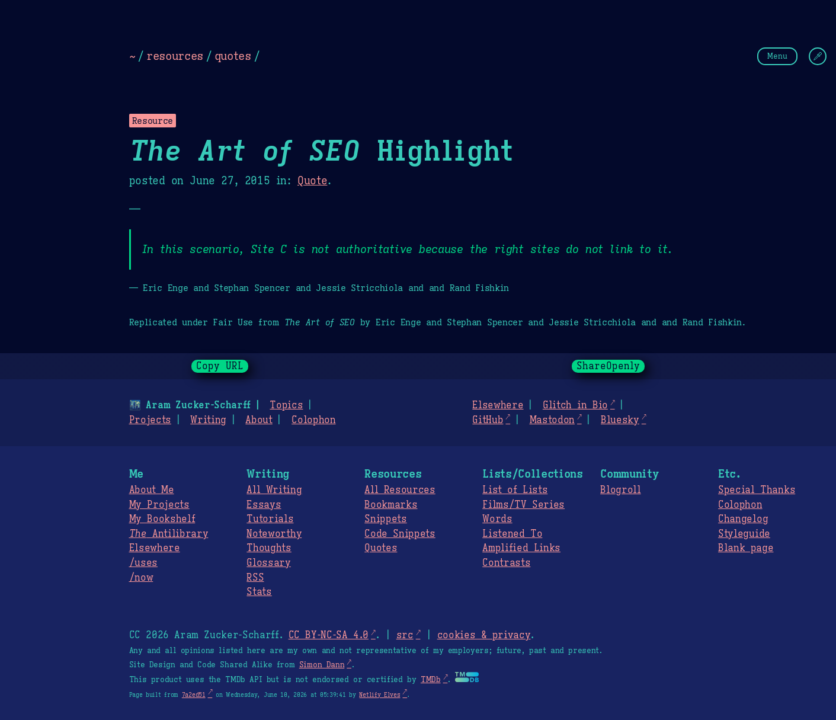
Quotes (380, 548)
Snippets (385, 519)
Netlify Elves (379, 695)
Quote (312, 180)
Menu (777, 56)
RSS (255, 578)
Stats (258, 592)
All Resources (399, 490)
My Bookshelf (162, 519)
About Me (151, 490)
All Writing (274, 490)
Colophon (313, 420)
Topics (286, 405)
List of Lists (514, 490)
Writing (208, 420)
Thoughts (268, 548)
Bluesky (620, 420)
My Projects (159, 505)
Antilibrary (169, 534)
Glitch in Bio (575, 405)
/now (141, 578)
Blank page (745, 548)
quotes (232, 56)
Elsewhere (497, 405)
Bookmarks (390, 505)
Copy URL (220, 366)
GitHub (487, 420)
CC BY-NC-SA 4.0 (329, 635)
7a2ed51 (194, 695)
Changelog (743, 519)
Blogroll (620, 490)
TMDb (431, 679)
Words (497, 519)
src (405, 635)
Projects (150, 420)
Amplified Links (521, 548)
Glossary (268, 563)
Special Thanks (756, 490)
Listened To (512, 534)
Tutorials (269, 519)
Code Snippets (399, 534)
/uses (143, 563)
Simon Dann (321, 665)
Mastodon (551, 420)
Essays (263, 505)
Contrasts (506, 563)
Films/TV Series (523, 505)
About (258, 420)
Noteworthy (274, 534)
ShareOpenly (608, 366)
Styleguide (744, 534)
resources (174, 56)
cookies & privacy (484, 635)
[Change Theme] (818, 56)
